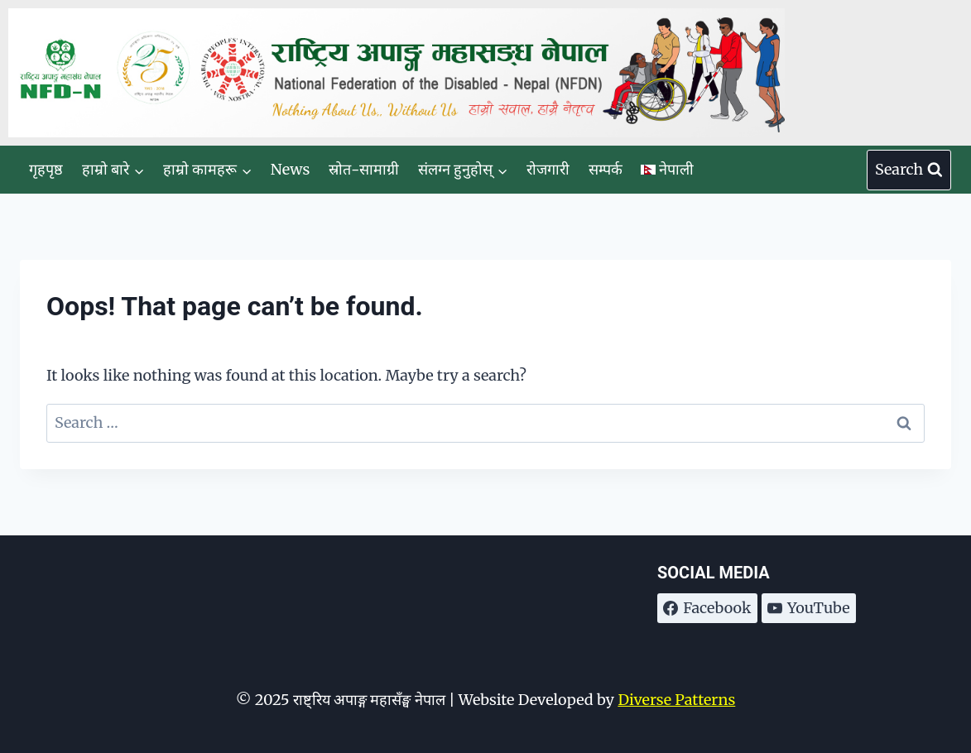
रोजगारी (548, 169)
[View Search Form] (909, 170)
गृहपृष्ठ (46, 169)
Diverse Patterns (676, 699)
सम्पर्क (605, 169)
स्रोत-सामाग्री (364, 169)
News (290, 169)
